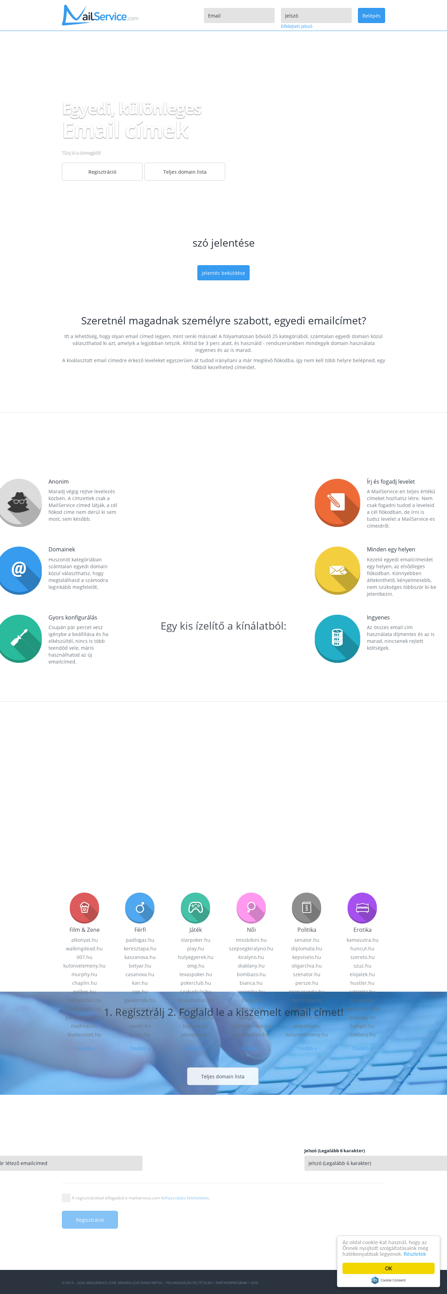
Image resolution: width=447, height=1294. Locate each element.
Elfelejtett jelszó (297, 26)
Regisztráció (102, 172)
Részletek (415, 1254)
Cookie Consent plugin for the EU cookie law (388, 1280)
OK (388, 1268)
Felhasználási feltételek (189, 1282)
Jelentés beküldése (223, 273)
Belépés (371, 15)
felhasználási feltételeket (185, 1198)
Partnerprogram (231, 1282)
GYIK (254, 1282)
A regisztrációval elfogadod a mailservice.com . (141, 1198)
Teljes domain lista (185, 172)
